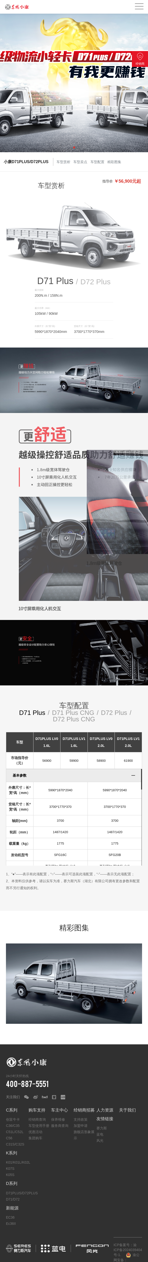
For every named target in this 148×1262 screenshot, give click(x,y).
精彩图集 (115, 162)
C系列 (11, 1110)
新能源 (12, 1208)
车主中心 (59, 1110)
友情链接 (104, 1118)
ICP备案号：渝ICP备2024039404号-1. (128, 1250)
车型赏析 (63, 162)
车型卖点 (81, 162)
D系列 (11, 1183)
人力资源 (104, 1110)
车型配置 (98, 162)
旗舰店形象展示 (84, 1135)
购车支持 (37, 1110)
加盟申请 (81, 1126)
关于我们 (127, 1110)
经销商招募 (84, 1110)
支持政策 (81, 1119)
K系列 (11, 1153)
